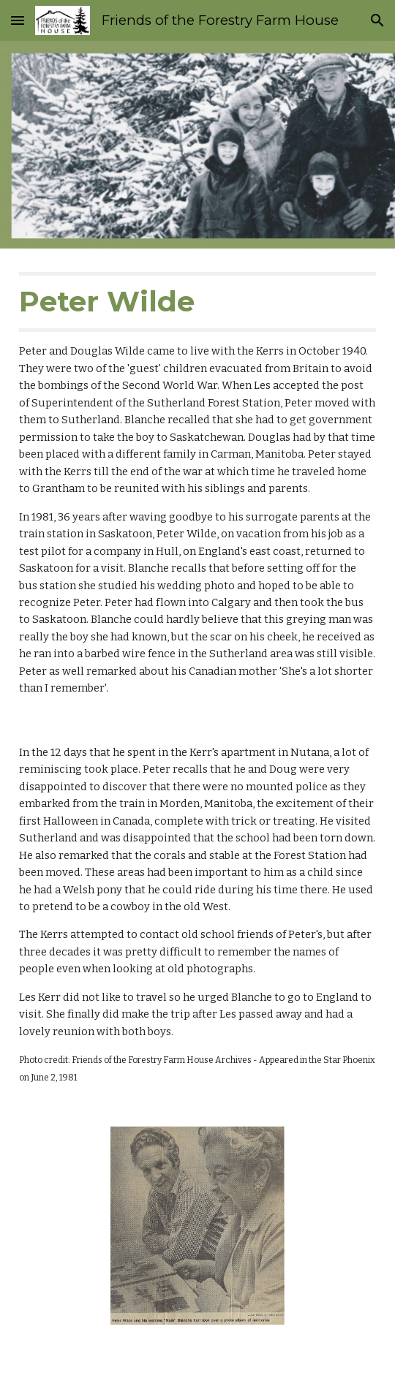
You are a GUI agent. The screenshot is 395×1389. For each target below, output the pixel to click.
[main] (197, 484)
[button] (17, 20)
